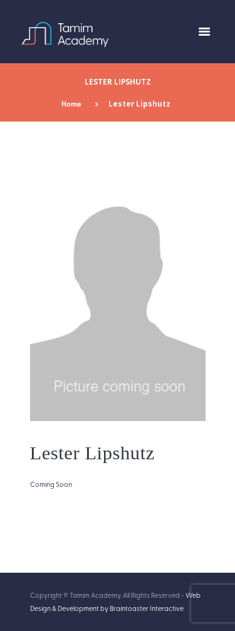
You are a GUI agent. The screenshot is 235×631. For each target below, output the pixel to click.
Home (71, 103)
